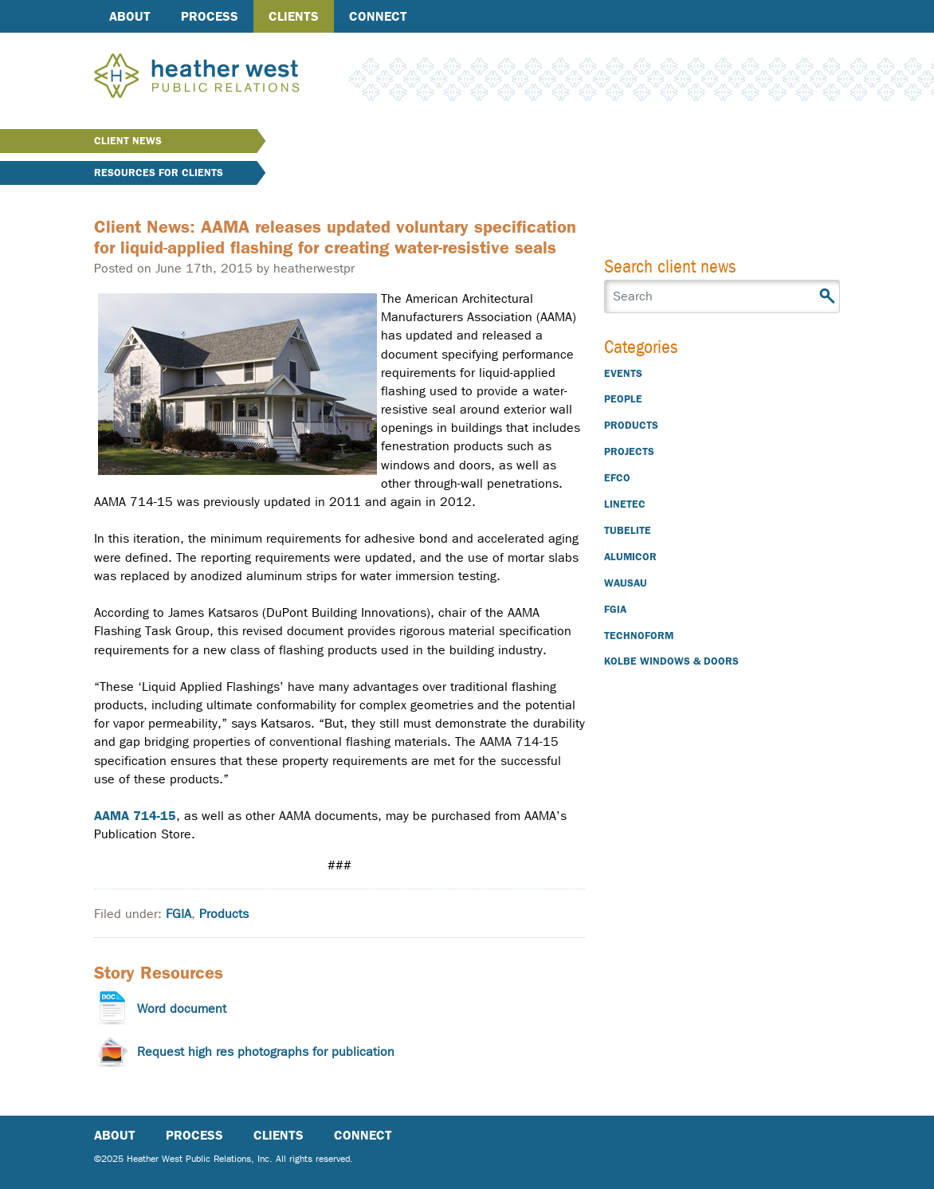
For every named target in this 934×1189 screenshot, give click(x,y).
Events (623, 373)
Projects (629, 451)
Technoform (638, 636)
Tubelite (627, 530)
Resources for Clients (158, 173)
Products (224, 913)
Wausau (625, 583)
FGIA (178, 913)
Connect (378, 16)
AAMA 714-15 (135, 815)
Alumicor (630, 557)
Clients (294, 16)
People (623, 399)
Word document (181, 1008)
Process (209, 16)
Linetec (625, 504)
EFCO (617, 478)
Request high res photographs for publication (265, 1051)
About (130, 16)
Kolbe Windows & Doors (671, 661)
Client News (128, 141)
